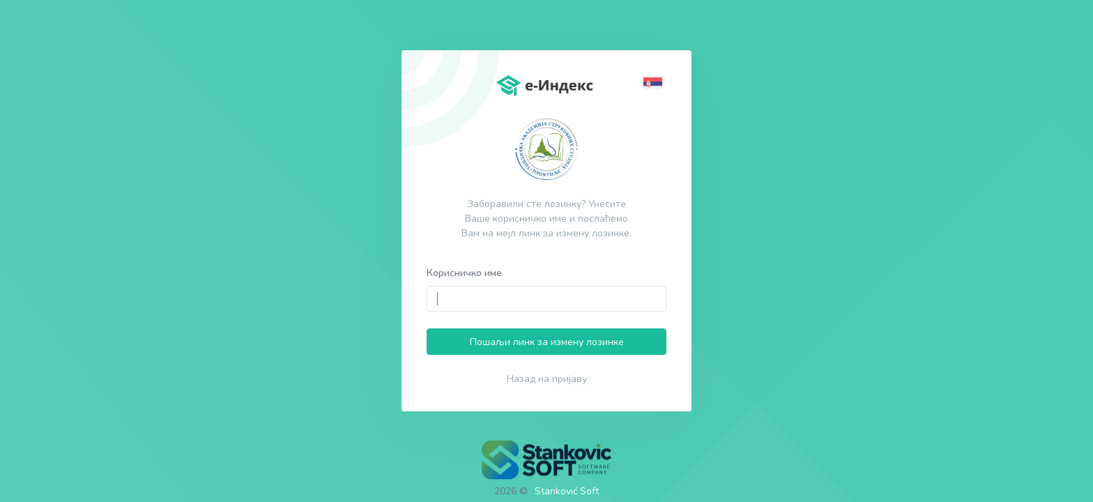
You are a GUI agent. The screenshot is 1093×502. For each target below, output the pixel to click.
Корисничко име (464, 273)
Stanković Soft (567, 491)
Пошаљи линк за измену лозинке (547, 342)
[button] (654, 82)
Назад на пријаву (547, 379)
